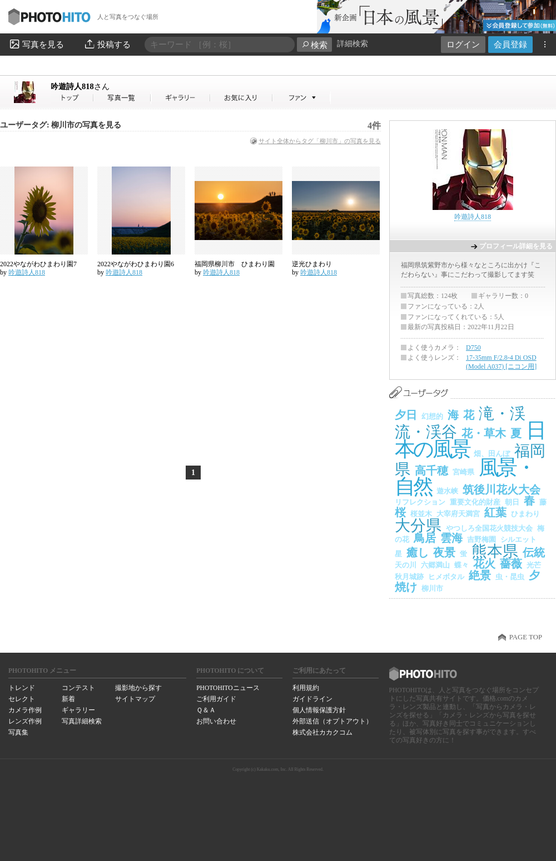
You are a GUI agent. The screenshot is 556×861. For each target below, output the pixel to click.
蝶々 (461, 565)
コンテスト (78, 687)
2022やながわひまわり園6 (135, 264)
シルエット (518, 539)
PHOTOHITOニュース (227, 687)
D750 (473, 347)
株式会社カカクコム (322, 732)
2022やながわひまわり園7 (38, 264)
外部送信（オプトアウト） (332, 721)
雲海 (451, 538)
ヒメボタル (446, 577)
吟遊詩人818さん (72, 97)
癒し (417, 552)
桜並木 (421, 514)
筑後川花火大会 (501, 489)
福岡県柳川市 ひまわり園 (235, 264)
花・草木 (483, 433)
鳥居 (425, 538)
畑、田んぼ (492, 453)
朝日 (512, 502)
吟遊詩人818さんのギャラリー (181, 97)
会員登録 (510, 44)
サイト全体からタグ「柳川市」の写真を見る (320, 141)
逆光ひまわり (312, 264)
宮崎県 (463, 472)
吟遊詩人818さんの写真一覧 (122, 97)
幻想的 (432, 416)
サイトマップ (135, 699)
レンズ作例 (25, 721)
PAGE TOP (525, 637)
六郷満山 (435, 565)
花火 (484, 563)
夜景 (444, 552)
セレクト (21, 699)
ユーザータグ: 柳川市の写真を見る (60, 125)
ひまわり (525, 514)
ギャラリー (78, 710)
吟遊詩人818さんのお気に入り (241, 97)
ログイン (463, 44)
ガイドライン (312, 699)
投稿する (107, 44)
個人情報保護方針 (319, 710)
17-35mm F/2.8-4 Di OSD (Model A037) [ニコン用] (501, 362)
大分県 (418, 525)
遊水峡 (447, 491)
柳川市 (432, 588)
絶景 (480, 575)
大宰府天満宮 (458, 514)
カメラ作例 (25, 710)
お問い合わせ (216, 721)
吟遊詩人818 (80, 86)
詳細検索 (352, 44)
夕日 (406, 415)
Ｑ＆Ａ (206, 710)
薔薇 (511, 563)
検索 (314, 45)
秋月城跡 (409, 577)
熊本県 (494, 551)
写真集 (18, 732)
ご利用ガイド (216, 699)
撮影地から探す (138, 687)
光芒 (534, 565)
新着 (68, 699)
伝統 (534, 552)
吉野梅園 (481, 539)
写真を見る (36, 44)
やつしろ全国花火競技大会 (489, 528)
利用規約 (305, 687)
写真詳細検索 (82, 721)
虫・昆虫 (509, 577)
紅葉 (495, 512)
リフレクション (420, 502)
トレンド (21, 687)
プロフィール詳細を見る (516, 246)
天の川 (405, 565)
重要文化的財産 (475, 502)
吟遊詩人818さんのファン (301, 97)
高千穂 (431, 470)
